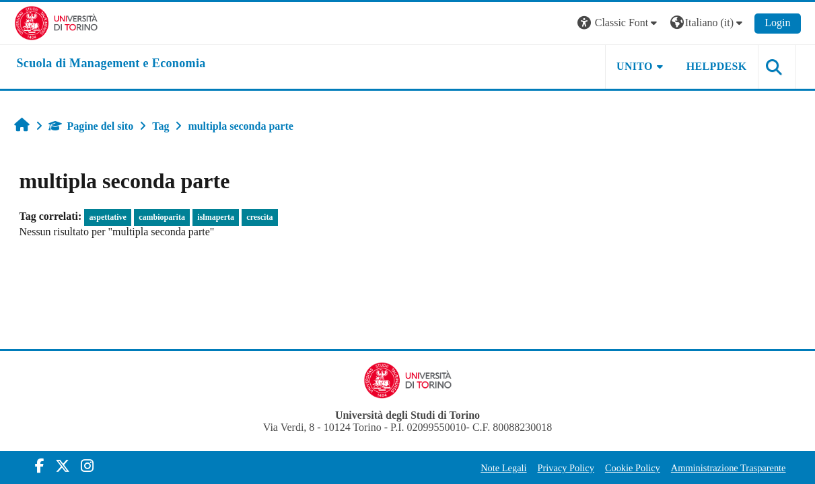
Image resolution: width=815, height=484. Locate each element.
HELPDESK (716, 66)
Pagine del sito (91, 126)
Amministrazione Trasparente (728, 467)
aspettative (108, 217)
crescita (259, 217)
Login (777, 22)
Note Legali (503, 467)
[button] (619, 23)
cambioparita (162, 217)
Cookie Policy (632, 467)
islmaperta (215, 217)
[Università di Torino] (56, 22)
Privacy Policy (566, 467)
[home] (111, 63)
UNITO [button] (634, 66)
